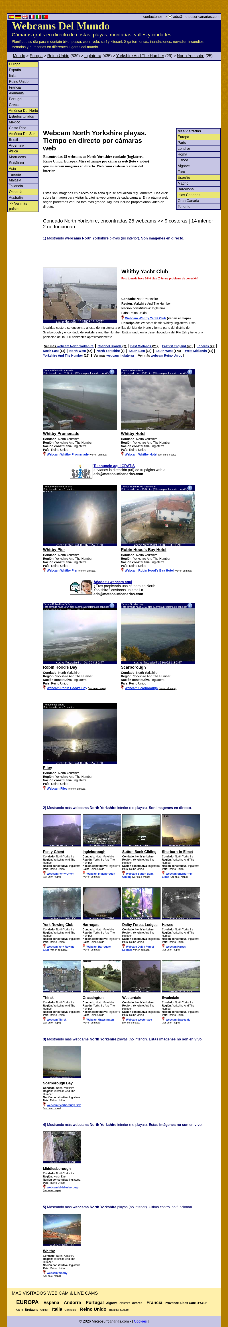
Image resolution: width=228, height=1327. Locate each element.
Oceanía (15, 192)
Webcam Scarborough (141, 688)
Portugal (15, 99)
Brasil (13, 139)
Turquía (15, 174)
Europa (36, 56)
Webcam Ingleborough (100, 873)
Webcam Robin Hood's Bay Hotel (149, 570)
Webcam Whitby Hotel (141, 454)
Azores (137, 1303)
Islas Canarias (189, 195)
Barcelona (186, 189)
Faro (181, 172)
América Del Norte (23, 110)
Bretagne (31, 1309)
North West (78, 351)
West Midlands (196, 351)
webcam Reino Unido (166, 355)
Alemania (16, 93)
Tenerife (184, 206)
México (14, 122)
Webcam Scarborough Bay (64, 1105)
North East (51, 351)
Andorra (72, 1302)
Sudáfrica (16, 163)
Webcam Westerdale (139, 1019)
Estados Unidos (21, 116)
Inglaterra (92, 56)
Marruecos (17, 157)
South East (137, 351)
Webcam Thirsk (56, 1019)
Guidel (44, 1309)
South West (165, 351)
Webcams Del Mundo (61, 26)
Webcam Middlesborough (63, 1187)
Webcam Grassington (100, 1019)
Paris (182, 143)
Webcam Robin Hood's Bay (67, 688)
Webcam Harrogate (98, 946)
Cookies (140, 1321)
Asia (12, 169)
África (13, 151)
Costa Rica (17, 128)
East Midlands (141, 346)
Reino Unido (58, 56)
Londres (184, 148)
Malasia (15, 180)
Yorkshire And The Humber (140, 56)
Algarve (184, 166)
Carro (19, 1309)
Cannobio (70, 1309)
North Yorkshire (190, 56)
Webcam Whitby (57, 1273)
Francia (15, 87)
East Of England (174, 346)
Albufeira (125, 1303)
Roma (182, 154)
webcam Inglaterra (120, 355)
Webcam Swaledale (178, 1019)
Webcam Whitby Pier (62, 570)
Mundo (19, 56)
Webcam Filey (57, 788)
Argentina (16, 145)
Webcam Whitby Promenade (68, 454)
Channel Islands (110, 346)
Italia (12, 76)
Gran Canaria (188, 201)
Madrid (183, 183)
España (15, 70)
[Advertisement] (132, 94)
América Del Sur (22, 134)
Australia (16, 198)
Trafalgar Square (119, 1309)
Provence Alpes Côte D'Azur (186, 1303)
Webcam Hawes (176, 946)
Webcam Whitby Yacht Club (145, 318)
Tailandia (16, 186)
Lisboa (183, 160)
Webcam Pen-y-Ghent (60, 873)
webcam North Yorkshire (75, 346)
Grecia (14, 105)
